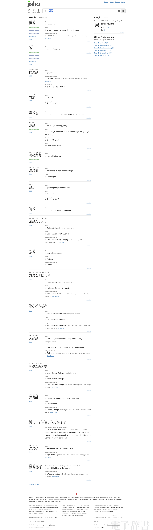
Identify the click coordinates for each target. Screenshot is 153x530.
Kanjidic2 (46, 505)
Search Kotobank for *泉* (103, 53)
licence (40, 513)
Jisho (33, 4)
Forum (106, 2)
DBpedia (114, 515)
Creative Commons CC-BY (49, 519)
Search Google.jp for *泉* (103, 50)
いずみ (107, 27)
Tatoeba (51, 517)
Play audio (32, 36)
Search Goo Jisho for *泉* (103, 45)
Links (30, 39)
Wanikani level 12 (34, 33)
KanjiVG (96, 507)
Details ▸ (89, 41)
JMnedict (51, 505)
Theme (117, 2)
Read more (48, 38)
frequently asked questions (55, 499)
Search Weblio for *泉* (102, 55)
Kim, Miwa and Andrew (52, 497)
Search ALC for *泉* (101, 43)
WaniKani (47, 527)
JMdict (41, 505)
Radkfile (31, 507)
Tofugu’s (52, 525)
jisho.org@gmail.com (107, 497)
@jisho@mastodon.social (85, 497)
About (112, 2)
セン (105, 30)
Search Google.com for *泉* (103, 48)
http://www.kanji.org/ (67, 511)
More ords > (34, 484)
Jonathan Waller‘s (112, 525)
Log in (123, 2)
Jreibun (39, 521)
